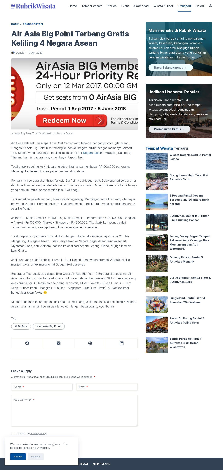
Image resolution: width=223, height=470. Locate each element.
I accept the (31, 433)
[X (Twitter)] (58, 343)
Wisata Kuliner (163, 6)
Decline (35, 456)
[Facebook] (27, 343)
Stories (111, 6)
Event (125, 6)
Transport (184, 6)
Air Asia (21, 326)
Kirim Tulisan (101, 463)
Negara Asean (92, 153)
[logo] (33, 5)
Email (83, 387)
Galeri (200, 6)
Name (19, 387)
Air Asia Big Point (49, 326)
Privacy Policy (38, 433)
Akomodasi (141, 6)
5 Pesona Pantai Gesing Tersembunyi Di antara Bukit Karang (189, 200)
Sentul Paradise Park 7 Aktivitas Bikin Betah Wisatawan (185, 343)
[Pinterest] (90, 343)
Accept (18, 456)
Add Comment (24, 400)
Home (73, 6)
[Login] (210, 5)
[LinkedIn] (121, 343)
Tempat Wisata (91, 6)
